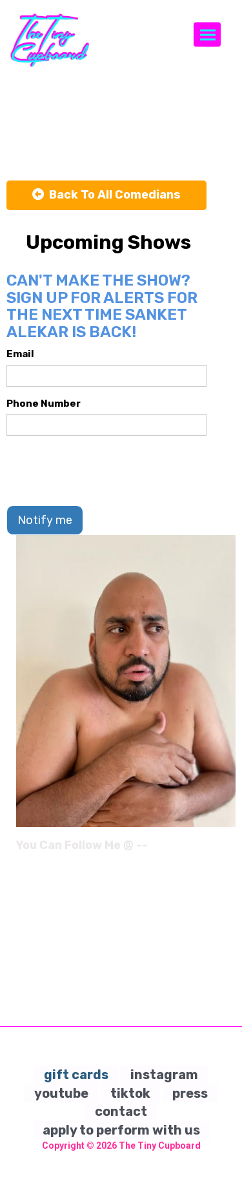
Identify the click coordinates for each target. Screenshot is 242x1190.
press (190, 1093)
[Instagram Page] (227, 850)
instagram (164, 1074)
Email (20, 354)
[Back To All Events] (106, 195)
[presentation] (104, 470)
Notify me (44, 520)
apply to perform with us (121, 1130)
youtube (61, 1093)
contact (121, 1111)
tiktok (130, 1093)
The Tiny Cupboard (160, 1145)
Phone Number (43, 403)
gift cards (76, 1074)
